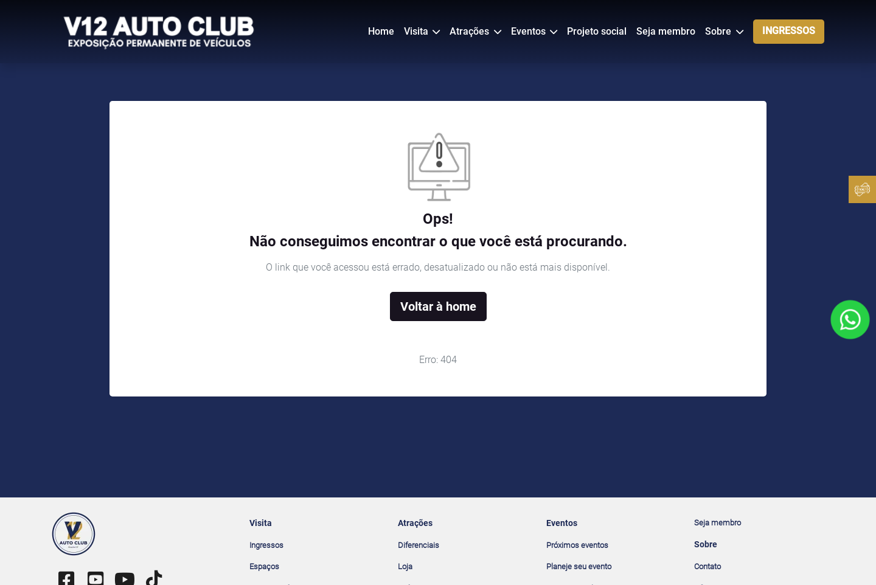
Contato (707, 566)
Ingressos (266, 545)
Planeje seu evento (578, 566)
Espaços (264, 566)
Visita (417, 31)
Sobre (719, 31)
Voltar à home (438, 306)
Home (381, 31)
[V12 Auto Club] (159, 30)
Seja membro (665, 31)
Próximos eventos (577, 545)
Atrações (471, 31)
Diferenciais (418, 545)
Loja (405, 566)
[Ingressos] (862, 189)
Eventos (529, 31)
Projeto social (597, 31)
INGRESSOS (788, 30)
